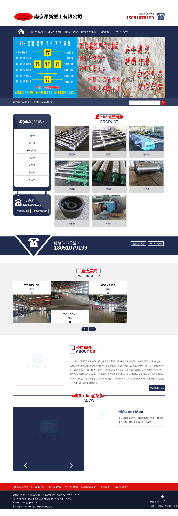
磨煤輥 (32, 180)
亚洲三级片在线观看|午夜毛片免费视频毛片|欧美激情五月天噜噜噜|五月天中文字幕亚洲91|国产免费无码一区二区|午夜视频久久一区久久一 (65, 514)
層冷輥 (32, 143)
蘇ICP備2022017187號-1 (25, 506)
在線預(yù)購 (23, 211)
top (162, 500)
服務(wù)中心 (54, 31)
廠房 (32, 289)
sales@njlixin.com (29, 502)
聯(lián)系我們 (121, 31)
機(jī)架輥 (31, 150)
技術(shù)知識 (71, 31)
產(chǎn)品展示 (38, 31)
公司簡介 (105, 31)
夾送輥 (32, 172)
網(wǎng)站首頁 (21, 487)
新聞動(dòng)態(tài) (88, 33)
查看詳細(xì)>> (157, 388)
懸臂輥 (32, 136)
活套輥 (32, 165)
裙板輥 (32, 158)
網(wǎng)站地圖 (44, 506)
